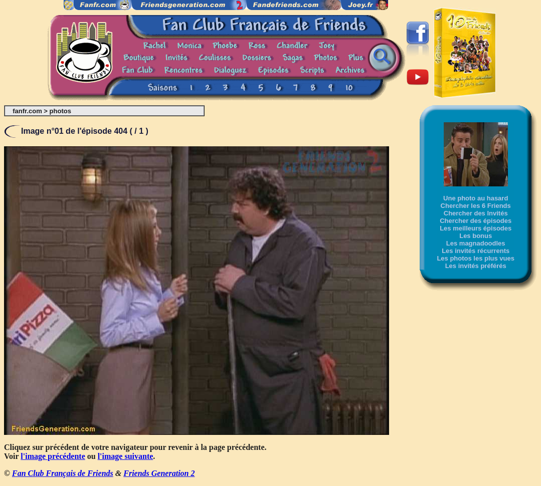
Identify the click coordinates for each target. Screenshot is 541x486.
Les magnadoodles (475, 243)
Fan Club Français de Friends (62, 473)
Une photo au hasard (475, 198)
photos (60, 111)
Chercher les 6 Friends (476, 205)
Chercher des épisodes (475, 220)
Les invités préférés (475, 266)
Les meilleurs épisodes (475, 228)
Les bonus (475, 235)
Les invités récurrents (475, 251)
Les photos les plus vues (475, 258)
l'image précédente (53, 456)
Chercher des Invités (476, 213)
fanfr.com (27, 111)
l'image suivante (125, 456)
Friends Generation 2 (159, 473)
